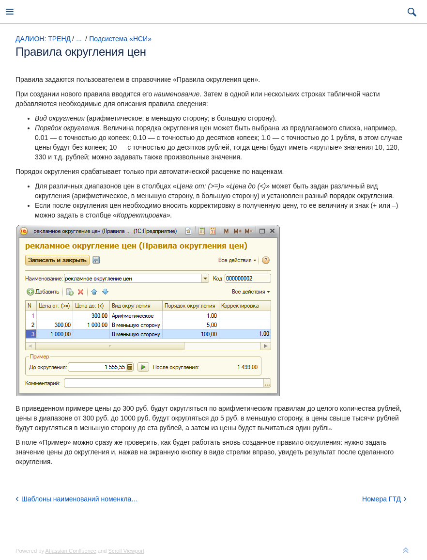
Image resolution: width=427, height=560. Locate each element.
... (79, 39)
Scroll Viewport (126, 551)
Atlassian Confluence (71, 551)
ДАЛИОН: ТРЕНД (43, 39)
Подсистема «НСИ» (120, 39)
